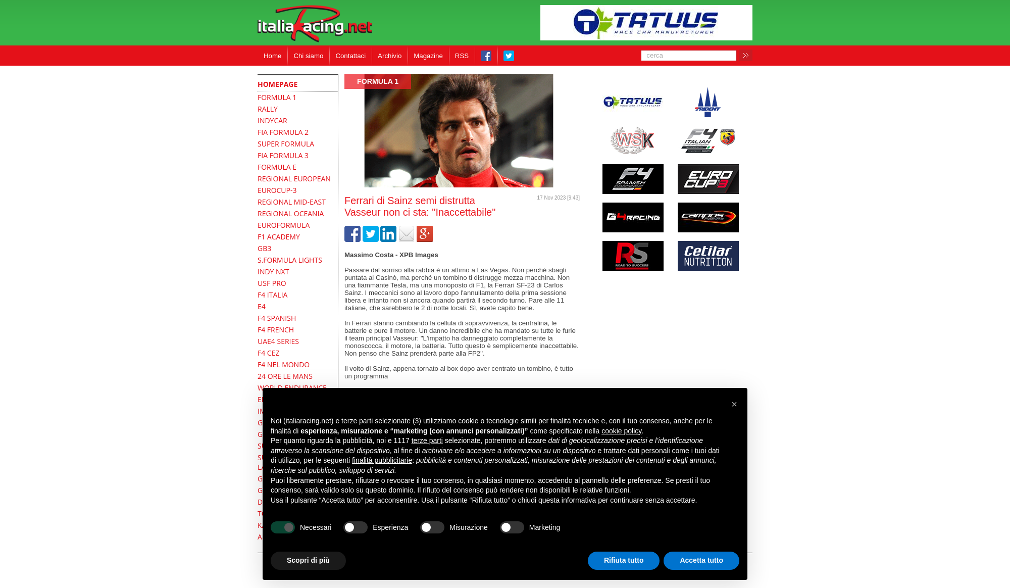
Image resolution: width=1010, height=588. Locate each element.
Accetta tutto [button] (701, 560)
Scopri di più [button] (308, 560)
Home (272, 56)
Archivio (389, 56)
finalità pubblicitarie (382, 460)
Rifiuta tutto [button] (624, 560)
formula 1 (377, 81)
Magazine (428, 56)
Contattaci (350, 56)
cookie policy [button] (621, 431)
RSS (462, 56)
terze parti (427, 440)
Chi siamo (308, 56)
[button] (734, 404)
